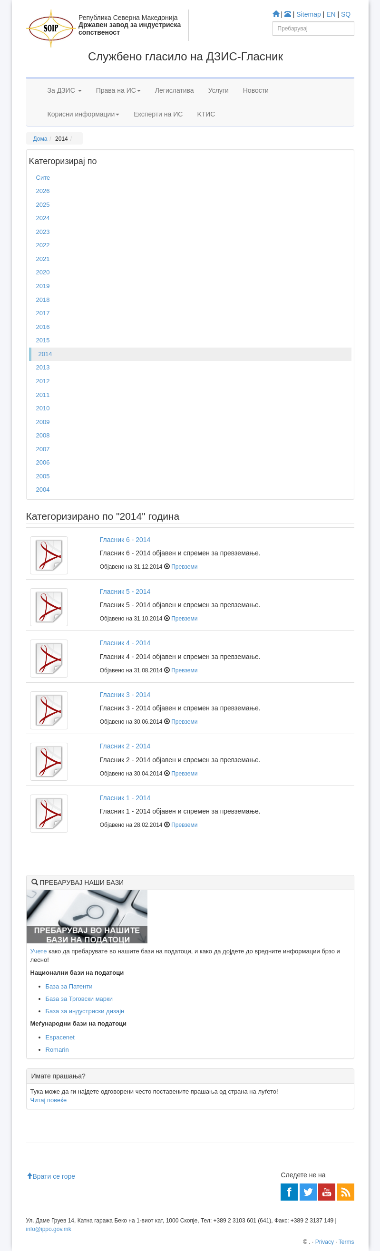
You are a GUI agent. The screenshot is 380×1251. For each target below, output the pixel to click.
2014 (45, 354)
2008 (43, 435)
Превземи (184, 566)
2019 (43, 286)
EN (330, 14)
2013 (43, 367)
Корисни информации (84, 114)
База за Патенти (69, 986)
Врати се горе (51, 1176)
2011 (43, 394)
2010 (43, 408)
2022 (43, 245)
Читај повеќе (48, 1100)
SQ (346, 14)
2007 (43, 449)
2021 (43, 258)
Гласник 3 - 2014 (125, 694)
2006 (43, 462)
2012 (43, 381)
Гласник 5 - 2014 (125, 591)
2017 (43, 313)
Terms (346, 1242)
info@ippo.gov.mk (48, 1229)
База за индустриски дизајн (85, 1011)
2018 (43, 299)
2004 (43, 489)
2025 (43, 204)
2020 (43, 272)
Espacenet (60, 1037)
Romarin (57, 1049)
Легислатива (174, 90)
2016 (43, 326)
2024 (43, 218)
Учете (38, 951)
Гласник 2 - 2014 (125, 746)
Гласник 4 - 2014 (125, 643)
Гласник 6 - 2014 (125, 539)
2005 (43, 476)
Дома (40, 139)
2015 (43, 340)
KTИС (206, 114)
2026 (43, 190)
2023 (43, 231)
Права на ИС (118, 90)
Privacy (324, 1242)
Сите (43, 177)
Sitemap (308, 14)
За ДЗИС (65, 90)
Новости (256, 90)
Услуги (218, 90)
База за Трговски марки (79, 998)
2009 (43, 422)
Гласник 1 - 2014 (125, 798)
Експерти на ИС (158, 114)
